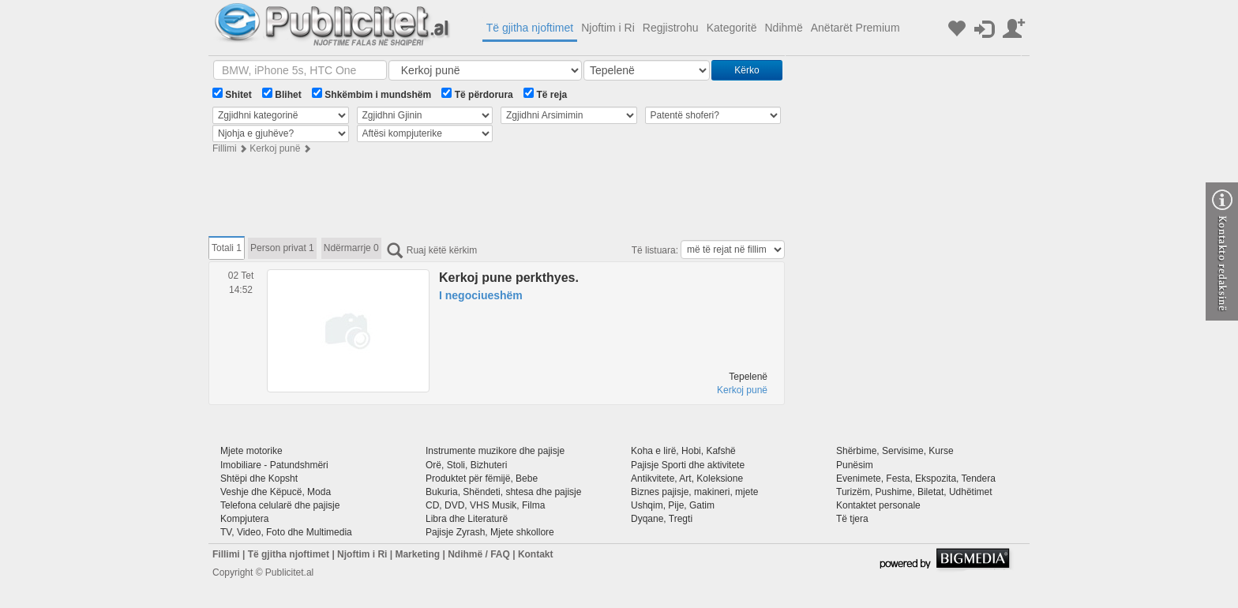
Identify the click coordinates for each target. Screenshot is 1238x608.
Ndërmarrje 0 (351, 247)
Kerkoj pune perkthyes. (509, 277)
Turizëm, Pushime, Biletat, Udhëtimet (914, 491)
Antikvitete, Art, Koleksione (687, 478)
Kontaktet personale (878, 505)
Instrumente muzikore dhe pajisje (495, 450)
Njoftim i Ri (608, 27)
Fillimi (224, 148)
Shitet (232, 94)
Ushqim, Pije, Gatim (673, 505)
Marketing (417, 554)
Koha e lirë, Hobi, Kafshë (683, 450)
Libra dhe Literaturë (467, 518)
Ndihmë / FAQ (479, 554)
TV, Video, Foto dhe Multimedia (286, 532)
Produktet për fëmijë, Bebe (482, 478)
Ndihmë (783, 27)
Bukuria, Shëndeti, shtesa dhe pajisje (503, 491)
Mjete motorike (251, 450)
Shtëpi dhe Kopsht (259, 478)
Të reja (545, 94)
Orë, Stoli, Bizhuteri (466, 465)
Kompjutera (244, 518)
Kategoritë (732, 27)
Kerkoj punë (274, 148)
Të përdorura (476, 94)
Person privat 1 (282, 247)
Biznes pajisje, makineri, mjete (694, 491)
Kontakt (535, 554)
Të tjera (852, 518)
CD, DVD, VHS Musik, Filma (485, 505)
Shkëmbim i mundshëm (371, 94)
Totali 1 (227, 247)
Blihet (282, 94)
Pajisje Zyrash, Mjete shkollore (490, 532)
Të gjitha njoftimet (530, 27)
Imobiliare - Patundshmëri (274, 465)
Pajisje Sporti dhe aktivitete (688, 465)
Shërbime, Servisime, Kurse (895, 450)
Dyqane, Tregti (661, 518)
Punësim (854, 465)
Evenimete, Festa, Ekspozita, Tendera (916, 478)
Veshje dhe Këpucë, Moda (275, 491)
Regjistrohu (671, 27)
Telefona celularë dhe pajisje (280, 505)
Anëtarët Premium (855, 27)
